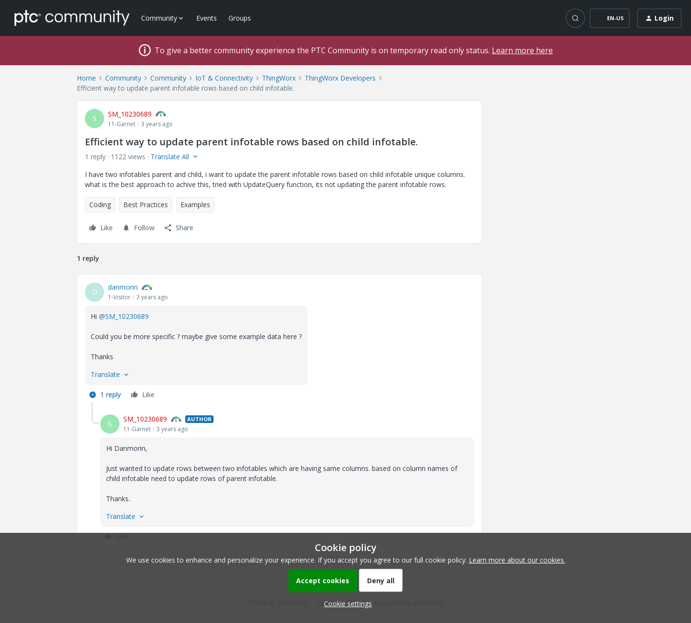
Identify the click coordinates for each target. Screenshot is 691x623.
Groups (239, 18)
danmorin (123, 287)
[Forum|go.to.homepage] (72, 17)
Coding (100, 204)
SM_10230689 (130, 113)
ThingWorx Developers (340, 77)
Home (86, 77)
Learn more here (522, 50)
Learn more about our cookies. (517, 559)
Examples (195, 204)
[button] (610, 18)
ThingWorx (279, 77)
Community (123, 77)
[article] (279, 342)
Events (206, 18)
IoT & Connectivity (224, 77)
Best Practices (145, 204)
